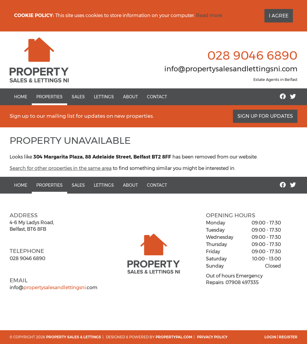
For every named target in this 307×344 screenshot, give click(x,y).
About (130, 96)
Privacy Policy (212, 337)
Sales (78, 96)
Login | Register (280, 337)
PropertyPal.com (174, 337)
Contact (157, 96)
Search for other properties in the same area (61, 168)
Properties (49, 96)
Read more (209, 15)
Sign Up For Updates (265, 116)
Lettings (104, 96)
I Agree (278, 16)
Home (20, 96)
